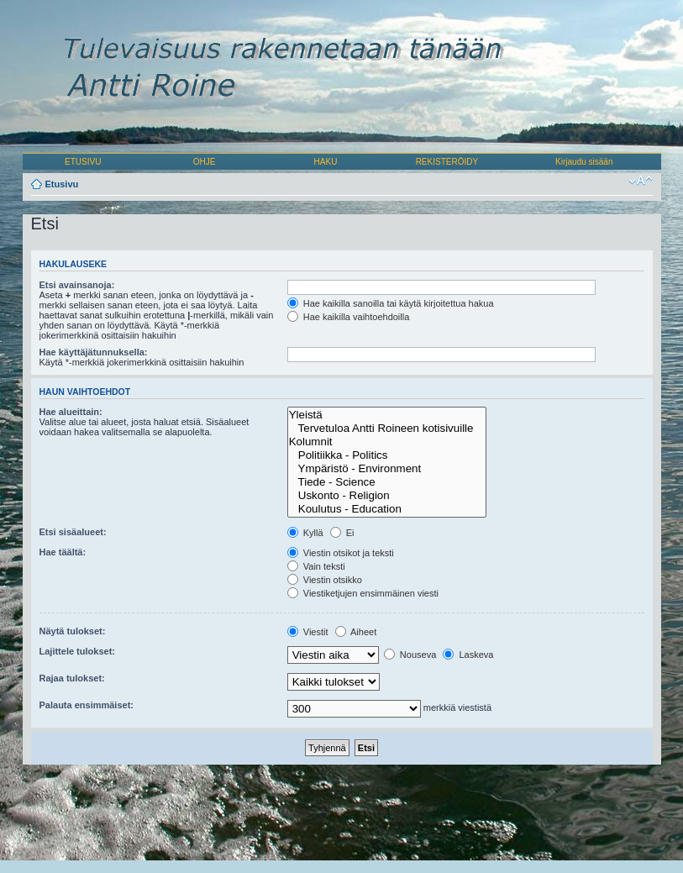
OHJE (204, 161)
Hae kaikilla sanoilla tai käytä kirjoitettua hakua (390, 303)
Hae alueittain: (70, 412)
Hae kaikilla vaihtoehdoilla (348, 317)
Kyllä (305, 533)
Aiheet (356, 632)
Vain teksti (316, 566)
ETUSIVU (83, 161)
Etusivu (62, 184)
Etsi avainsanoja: (77, 285)
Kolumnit (387, 442)
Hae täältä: (63, 552)
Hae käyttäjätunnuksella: (93, 352)
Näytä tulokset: (72, 631)
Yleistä (387, 415)
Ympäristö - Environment (387, 469)
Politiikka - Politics (387, 455)
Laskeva (468, 654)
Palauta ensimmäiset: (86, 705)
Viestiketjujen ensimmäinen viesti (363, 593)
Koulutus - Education (387, 509)
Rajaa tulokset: (72, 678)
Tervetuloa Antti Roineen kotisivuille (387, 428)
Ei (342, 533)
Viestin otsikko (324, 580)
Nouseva (410, 654)
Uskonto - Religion (387, 495)
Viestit (307, 632)
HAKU (326, 161)
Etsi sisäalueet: (73, 532)
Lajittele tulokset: (77, 651)
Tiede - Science (387, 482)
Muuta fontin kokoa (640, 180)
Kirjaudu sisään (583, 161)
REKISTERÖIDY (447, 161)
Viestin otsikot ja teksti (340, 553)
